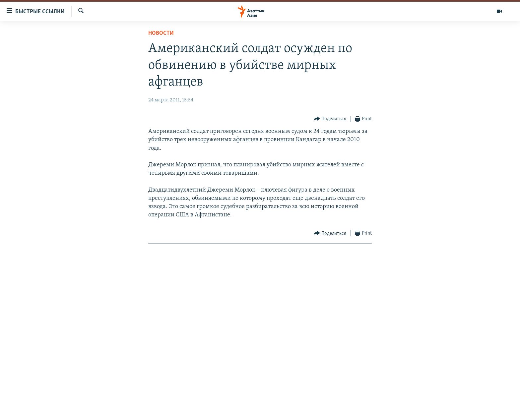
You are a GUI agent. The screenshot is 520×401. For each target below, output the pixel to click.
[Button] (330, 119)
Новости (161, 33)
